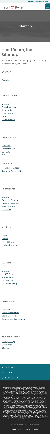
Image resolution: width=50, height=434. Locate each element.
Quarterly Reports (10, 280)
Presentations (8, 149)
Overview (6, 80)
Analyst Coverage (10, 245)
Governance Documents (13, 319)
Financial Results (10, 200)
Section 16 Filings (10, 283)
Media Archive (8, 120)
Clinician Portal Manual (27, 419)
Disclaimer (7, 345)
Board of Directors (10, 313)
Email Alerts (7, 113)
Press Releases (9, 107)
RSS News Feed (11, 378)
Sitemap (6, 348)
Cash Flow (6, 209)
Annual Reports (9, 277)
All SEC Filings (8, 274)
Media (4, 116)
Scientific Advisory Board (13, 171)
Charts (5, 239)
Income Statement (10, 203)
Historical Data (9, 242)
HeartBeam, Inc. (21, 424)
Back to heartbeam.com (38, 2)
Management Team (11, 168)
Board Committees (11, 316)
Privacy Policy (8, 342)
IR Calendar (7, 110)
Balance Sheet (8, 206)
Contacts (6, 152)
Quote (4, 235)
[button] (47, 6)
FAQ (4, 155)
